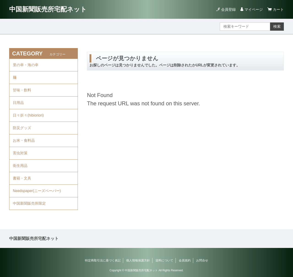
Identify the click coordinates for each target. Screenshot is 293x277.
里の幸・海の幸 (25, 65)
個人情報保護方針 (138, 260)
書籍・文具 (22, 178)
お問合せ (202, 260)
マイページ (253, 9)
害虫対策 (20, 153)
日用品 (18, 103)
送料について (164, 260)
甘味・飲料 (22, 90)
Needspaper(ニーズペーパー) (37, 191)
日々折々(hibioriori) (28, 115)
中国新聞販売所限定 (29, 203)
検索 (277, 26)
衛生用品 (20, 166)
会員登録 (228, 9)
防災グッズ (22, 128)
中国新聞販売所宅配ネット (48, 9)
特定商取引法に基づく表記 (103, 260)
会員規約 (185, 260)
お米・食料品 (24, 140)
